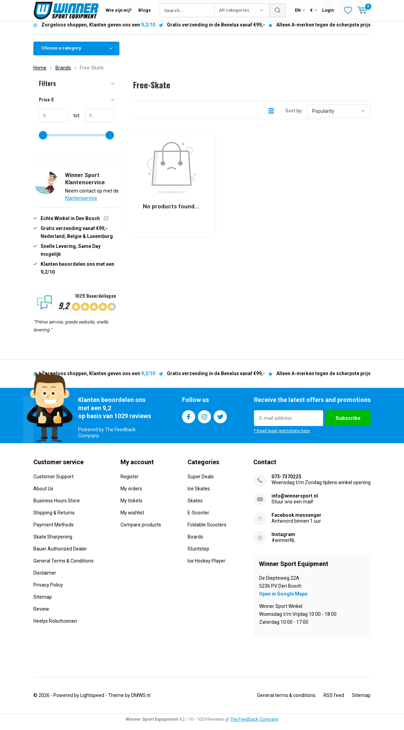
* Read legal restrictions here (282, 436)
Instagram (204, 420)
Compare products (140, 530)
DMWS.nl (140, 700)
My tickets (131, 506)
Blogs (144, 10)
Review (41, 614)
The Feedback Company (254, 724)
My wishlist (132, 518)
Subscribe (348, 423)
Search (277, 10)
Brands (63, 73)
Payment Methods (53, 530)
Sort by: (294, 116)
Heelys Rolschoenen (55, 626)
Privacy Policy (48, 590)
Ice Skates (199, 494)
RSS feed (333, 700)
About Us (43, 494)
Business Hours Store (56, 506)
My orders (131, 494)
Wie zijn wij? (119, 10)
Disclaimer (44, 578)
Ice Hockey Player (206, 566)
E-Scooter (198, 518)
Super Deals (201, 481)
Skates (195, 506)
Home (39, 73)
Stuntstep (198, 554)
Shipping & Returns (54, 518)
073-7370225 (286, 481)
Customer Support (53, 481)
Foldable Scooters (207, 530)
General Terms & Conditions (63, 566)
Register (129, 481)
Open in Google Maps (283, 599)
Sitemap (42, 602)
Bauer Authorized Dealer (60, 554)
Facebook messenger (296, 520)
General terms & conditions (286, 700)
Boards (195, 542)
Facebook (188, 420)
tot (73, 120)
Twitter (220, 420)
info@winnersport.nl (295, 501)
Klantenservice (81, 203)
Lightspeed (92, 700)
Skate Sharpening (52, 542)
